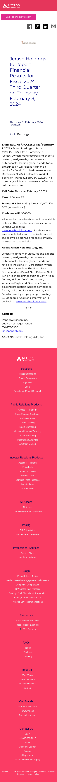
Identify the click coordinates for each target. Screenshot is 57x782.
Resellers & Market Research (27, 391)
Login (27, 734)
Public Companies (27, 374)
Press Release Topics (27, 576)
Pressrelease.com (27, 715)
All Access (28, 507)
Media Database (27, 418)
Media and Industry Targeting (27, 431)
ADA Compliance (28, 471)
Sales (27, 742)
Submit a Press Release (27, 534)
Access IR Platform (28, 463)
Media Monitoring (27, 427)
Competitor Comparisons (27, 584)
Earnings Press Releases (28, 480)
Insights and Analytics (27, 440)
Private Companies (27, 378)
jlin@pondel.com (12, 330)
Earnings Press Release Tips (27, 597)
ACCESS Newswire (27, 706)
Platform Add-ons (27, 557)
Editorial (27, 751)
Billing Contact (28, 755)
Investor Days (27, 484)
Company (27, 656)
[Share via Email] (53, 26)
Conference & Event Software (27, 511)
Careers (27, 688)
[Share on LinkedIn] (45, 26)
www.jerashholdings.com (17, 230)
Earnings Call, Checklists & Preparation (27, 593)
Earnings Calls (27, 475)
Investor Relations (27, 683)
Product (27, 648)
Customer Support (27, 747)
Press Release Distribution (27, 414)
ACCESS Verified (27, 444)
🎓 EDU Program (27, 629)
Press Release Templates (28, 620)
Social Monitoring (27, 435)
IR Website (27, 467)
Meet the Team (28, 679)
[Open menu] (51, 6)
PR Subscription (27, 530)
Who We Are (27, 675)
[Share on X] (37, 26)
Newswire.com (28, 711)
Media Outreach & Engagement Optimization (28, 580)
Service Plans (27, 553)
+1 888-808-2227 (27, 738)
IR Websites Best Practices (27, 589)
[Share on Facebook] (29, 26)
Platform (27, 652)
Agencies (27, 382)
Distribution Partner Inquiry (27, 759)
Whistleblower (27, 488)
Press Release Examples (27, 625)
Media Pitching (28, 422)
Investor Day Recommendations (27, 602)
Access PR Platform (27, 410)
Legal (27, 387)
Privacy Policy (33, 774)
